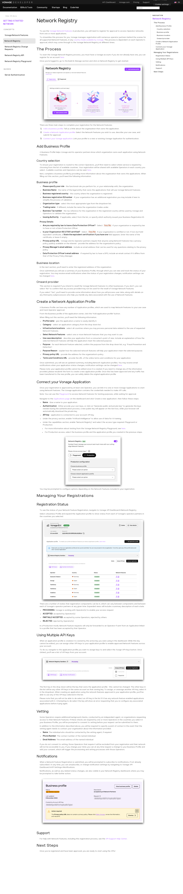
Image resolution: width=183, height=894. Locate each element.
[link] (10, 7)
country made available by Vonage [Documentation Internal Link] (89, 40)
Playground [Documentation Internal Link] (64, 394)
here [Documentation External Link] (62, 57)
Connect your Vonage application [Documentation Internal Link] (57, 138)
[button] (177, 2)
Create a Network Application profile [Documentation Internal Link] (59, 132)
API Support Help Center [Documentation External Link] (116, 839)
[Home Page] (17, 2)
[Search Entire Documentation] (148, 8)
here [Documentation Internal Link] (89, 170)
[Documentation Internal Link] (20, 16)
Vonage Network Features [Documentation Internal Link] (61, 31)
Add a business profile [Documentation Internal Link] (53, 129)
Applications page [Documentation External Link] (62, 399)
